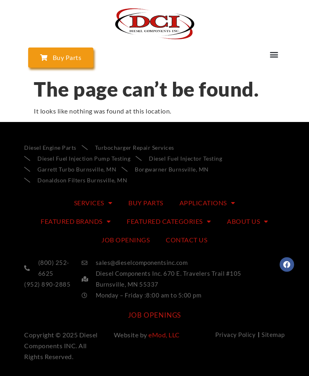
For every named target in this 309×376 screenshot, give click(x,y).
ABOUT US (247, 221)
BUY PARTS (145, 203)
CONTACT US (186, 240)
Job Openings (125, 240)
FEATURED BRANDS (76, 221)
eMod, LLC (164, 335)
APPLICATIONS (207, 203)
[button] (274, 54)
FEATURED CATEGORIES (169, 221)
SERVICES (93, 203)
